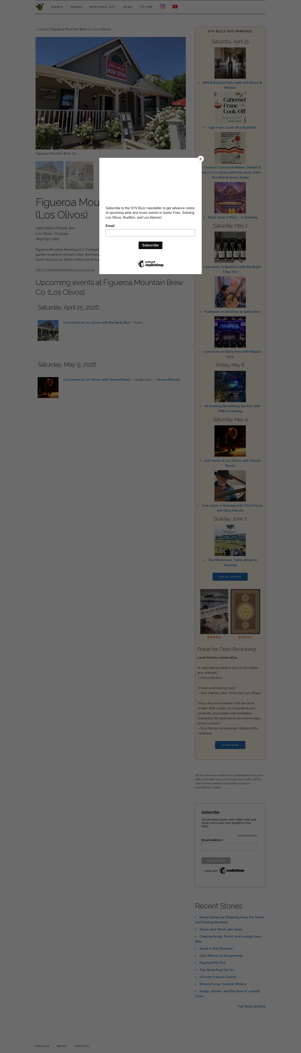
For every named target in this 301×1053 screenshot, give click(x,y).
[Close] (201, 159)
